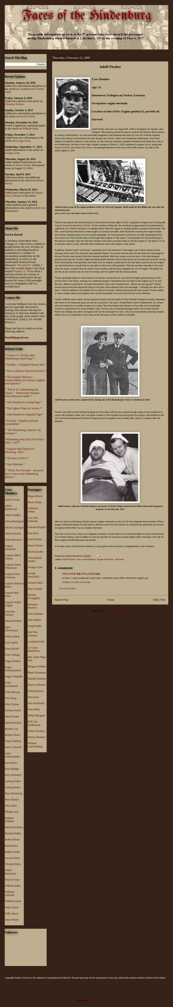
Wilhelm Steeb (13, 901)
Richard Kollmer (14, 827)
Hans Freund (12, 716)
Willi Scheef (11, 907)
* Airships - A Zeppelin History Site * (25, 364)
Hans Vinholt (35, 588)
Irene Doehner (35, 613)
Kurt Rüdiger (12, 768)
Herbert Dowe (12, 734)
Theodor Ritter (13, 864)
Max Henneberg (13, 793)
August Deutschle (63, 225)
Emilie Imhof (12, 636)
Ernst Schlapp (12, 654)
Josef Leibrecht (13, 747)
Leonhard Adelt (36, 641)
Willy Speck (11, 913)
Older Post (159, 599)
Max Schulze (12, 799)
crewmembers (89, 559)
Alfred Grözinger (14, 527)
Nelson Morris (35, 691)
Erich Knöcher (36, 551)
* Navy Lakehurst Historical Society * (25, 370)
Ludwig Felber (13, 781)
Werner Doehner (37, 737)
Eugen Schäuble (13, 676)
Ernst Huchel (12, 648)
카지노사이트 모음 (71, 573)
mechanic (119, 559)
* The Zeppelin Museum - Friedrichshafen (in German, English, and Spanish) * (25, 380)
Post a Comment (67, 588)
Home (110, 599)
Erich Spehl (11, 642)
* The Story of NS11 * (17, 458)
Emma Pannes (35, 545)
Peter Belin (34, 709)
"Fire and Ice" (24, 265)
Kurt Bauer (11, 762)
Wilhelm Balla (13, 885)
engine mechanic (105, 559)
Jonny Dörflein (13, 741)
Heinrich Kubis (13, 722)
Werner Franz (23, 165)
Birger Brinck (35, 496)
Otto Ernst (33, 697)
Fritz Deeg (10, 698)
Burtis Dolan (35, 502)
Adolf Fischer (68, 559)
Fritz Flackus (12, 704)
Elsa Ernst (33, 533)
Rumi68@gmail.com (17, 337)
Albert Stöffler (13, 515)
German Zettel (13, 710)
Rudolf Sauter (12, 851)
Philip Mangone (36, 715)
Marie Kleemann (37, 672)
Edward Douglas (37, 527)
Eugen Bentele (13, 661)
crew (78, 559)
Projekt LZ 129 (22, 271)
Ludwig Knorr (12, 787)
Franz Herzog (12, 692)
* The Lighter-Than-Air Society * (23, 408)
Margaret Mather (37, 666)
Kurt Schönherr (13, 774)
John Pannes (34, 619)
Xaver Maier (12, 919)
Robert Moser (12, 839)
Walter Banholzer (83, 147)
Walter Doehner (36, 731)
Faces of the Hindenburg (87, 16)
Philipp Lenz (12, 811)
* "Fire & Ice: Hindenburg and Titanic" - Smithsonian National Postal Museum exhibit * (22, 392)
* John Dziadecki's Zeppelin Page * (24, 414)
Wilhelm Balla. (30, 128)
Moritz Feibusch (36, 684)
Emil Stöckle (35, 539)
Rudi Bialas (11, 845)
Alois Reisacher (13, 539)
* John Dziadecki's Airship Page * (23, 402)
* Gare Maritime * (15, 464)
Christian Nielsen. (14, 104)
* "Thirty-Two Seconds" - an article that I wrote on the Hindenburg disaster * (24, 473)
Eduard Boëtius (13, 620)
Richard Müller (13, 833)
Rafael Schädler (62, 147)
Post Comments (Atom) (116, 610)
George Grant (23, 140)
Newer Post (61, 599)
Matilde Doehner (37, 678)
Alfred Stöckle (83, 225)
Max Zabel (11, 805)
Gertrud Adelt (35, 582)
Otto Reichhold (36, 703)
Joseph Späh (34, 626)
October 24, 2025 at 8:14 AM (76, 582)
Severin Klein (27, 116)
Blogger (92, 1000)
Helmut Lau (11, 728)
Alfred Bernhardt (14, 521)
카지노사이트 (87, 573)
